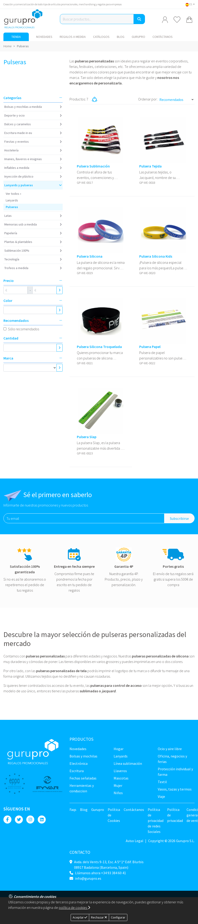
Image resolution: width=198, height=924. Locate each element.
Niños (118, 792)
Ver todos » (13, 194)
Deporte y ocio (14, 115)
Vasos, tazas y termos (175, 789)
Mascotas (121, 778)
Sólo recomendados (23, 329)
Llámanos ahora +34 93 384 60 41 (100, 873)
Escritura (77, 770)
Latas (8, 216)
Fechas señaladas (83, 778)
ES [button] (189, 4)
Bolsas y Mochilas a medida (23, 107)
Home (7, 46)
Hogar (118, 748)
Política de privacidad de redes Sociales (155, 820)
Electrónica (79, 763)
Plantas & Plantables (18, 242)
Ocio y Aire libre (170, 748)
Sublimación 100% (16, 250)
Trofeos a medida (16, 268)
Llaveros (120, 770)
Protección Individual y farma (175, 772)
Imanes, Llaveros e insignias (23, 159)
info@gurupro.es (88, 878)
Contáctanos (163, 37)
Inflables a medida (16, 168)
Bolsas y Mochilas (83, 756)
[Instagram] (30, 819)
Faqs (73, 809)
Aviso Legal (134, 840)
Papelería (10, 233)
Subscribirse (179, 518)
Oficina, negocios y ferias (172, 759)
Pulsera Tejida (150, 166)
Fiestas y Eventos (16, 141)
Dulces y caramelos (17, 124)
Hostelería (11, 150)
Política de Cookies (114, 815)
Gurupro (138, 37)
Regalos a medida (73, 37)
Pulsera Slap (86, 437)
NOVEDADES (44, 37)
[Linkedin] (42, 819)
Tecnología (11, 259)
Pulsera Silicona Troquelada (99, 347)
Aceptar (80, 917)
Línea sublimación (128, 763)
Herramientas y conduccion (82, 788)
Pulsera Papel (150, 347)
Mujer (118, 785)
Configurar (118, 917)
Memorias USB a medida (20, 224)
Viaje (161, 796)
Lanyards (12, 200)
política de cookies (74, 907)
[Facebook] (7, 819)
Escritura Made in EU (18, 133)
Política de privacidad (175, 815)
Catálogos (101, 37)
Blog (120, 37)
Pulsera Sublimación (93, 166)
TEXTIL (162, 781)
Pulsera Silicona (89, 256)
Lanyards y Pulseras (18, 185)
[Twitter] (19, 819)
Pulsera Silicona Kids (155, 256)
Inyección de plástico (18, 176)
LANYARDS (121, 756)
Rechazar (99, 917)
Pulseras (12, 207)
